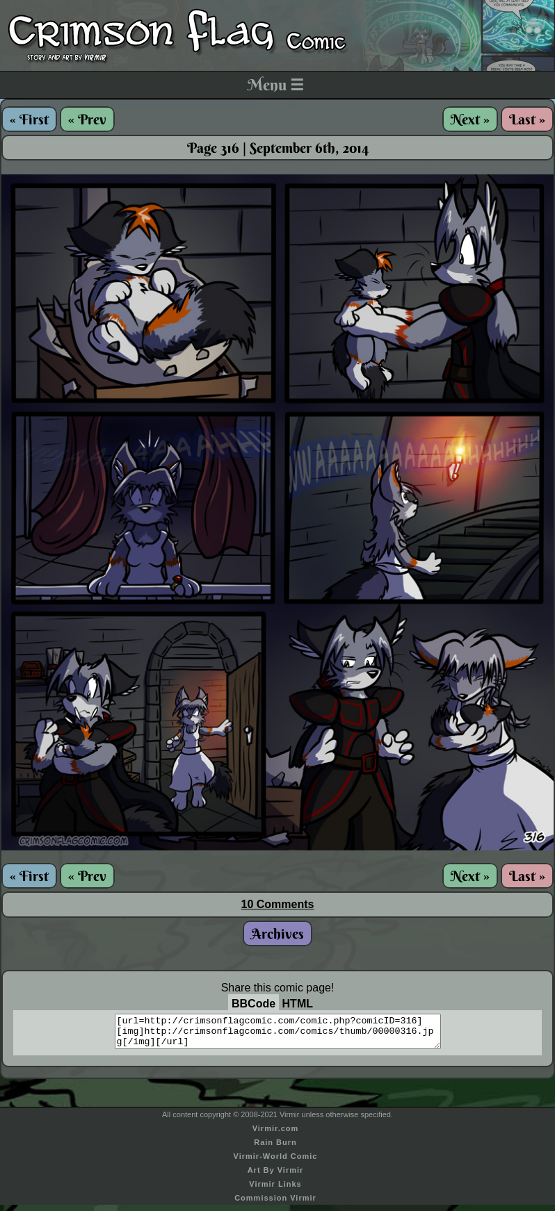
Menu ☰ (276, 84)
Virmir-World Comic (276, 1162)
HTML (297, 1004)
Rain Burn (275, 1148)
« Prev (87, 119)
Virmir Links (275, 1190)
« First (29, 119)
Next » (470, 119)
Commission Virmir (275, 1204)
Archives (277, 933)
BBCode (253, 1004)
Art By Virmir (276, 1176)
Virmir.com (275, 1134)
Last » (527, 119)
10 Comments (277, 904)
